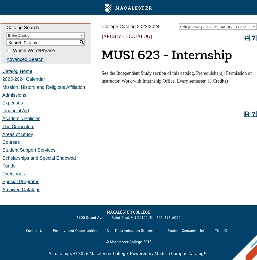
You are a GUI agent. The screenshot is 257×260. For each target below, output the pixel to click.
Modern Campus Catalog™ (181, 253)
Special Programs (20, 181)
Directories (13, 173)
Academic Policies (21, 118)
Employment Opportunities (75, 230)
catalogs (63, 253)
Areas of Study (17, 134)
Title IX (221, 230)
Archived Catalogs (21, 189)
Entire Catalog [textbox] (18, 36)
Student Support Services (28, 150)
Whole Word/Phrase (34, 50)
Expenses (12, 103)
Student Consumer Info (186, 230)
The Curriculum (18, 126)
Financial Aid (15, 110)
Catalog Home (17, 71)
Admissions (14, 95)
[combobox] (218, 26)
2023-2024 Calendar (23, 79)
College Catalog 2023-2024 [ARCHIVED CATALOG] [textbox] (217, 27)
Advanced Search (25, 59)
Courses (11, 142)
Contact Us (35, 230)
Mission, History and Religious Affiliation (43, 87)
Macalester (128, 9)
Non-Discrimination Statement (133, 230)
